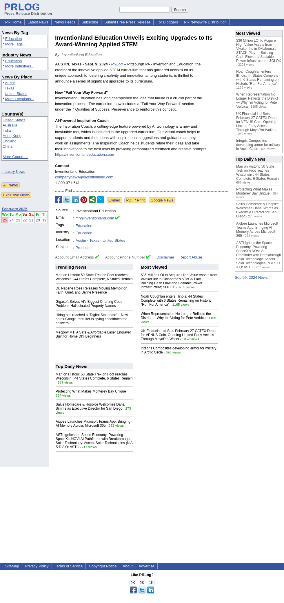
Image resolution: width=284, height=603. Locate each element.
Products (83, 247)
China (7, 146)
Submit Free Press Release (127, 22)
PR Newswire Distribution (205, 22)
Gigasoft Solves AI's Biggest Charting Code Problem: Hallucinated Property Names (89, 304)
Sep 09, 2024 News (251, 277)
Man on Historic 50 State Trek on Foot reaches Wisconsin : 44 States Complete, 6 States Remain (94, 277)
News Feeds (64, 22)
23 (18, 220)
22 (25, 220)
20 (38, 220)
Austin (10, 83)
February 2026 (15, 209)
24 (12, 220)
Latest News (38, 22)
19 (44, 220)
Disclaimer (165, 257)
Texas (9, 88)
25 (5, 220)
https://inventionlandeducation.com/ (84, 154)
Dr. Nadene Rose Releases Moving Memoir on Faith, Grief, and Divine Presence (91, 290)
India (7, 130)
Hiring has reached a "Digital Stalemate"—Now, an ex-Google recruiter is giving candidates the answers (92, 319)
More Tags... (15, 44)
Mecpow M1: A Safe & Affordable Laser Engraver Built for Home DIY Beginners (93, 334)
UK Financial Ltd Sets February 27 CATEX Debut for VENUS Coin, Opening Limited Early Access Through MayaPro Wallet (178, 335)
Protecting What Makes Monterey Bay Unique (91, 391)
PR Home (13, 22)
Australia (10, 125)
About (128, 566)
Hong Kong (12, 135)
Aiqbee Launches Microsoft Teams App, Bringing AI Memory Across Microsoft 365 (93, 423)
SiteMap (12, 566)
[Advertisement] (142, 507)
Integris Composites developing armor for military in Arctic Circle (258, 145)
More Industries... (19, 66)
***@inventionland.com (95, 218)
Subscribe (89, 22)
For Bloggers (167, 22)
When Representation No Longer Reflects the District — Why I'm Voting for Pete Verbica (176, 316)
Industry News (13, 171)
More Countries (15, 157)
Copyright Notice (102, 566)
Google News (162, 200)
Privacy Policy (37, 566)
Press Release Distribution (28, 11)
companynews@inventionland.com (84, 177)
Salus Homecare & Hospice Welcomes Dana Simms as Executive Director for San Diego (90, 406)
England (10, 141)
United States (16, 93)
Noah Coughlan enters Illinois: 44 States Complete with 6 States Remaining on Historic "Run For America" (176, 300)
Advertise (146, 566)
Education (13, 38)
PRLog (117, 64)
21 (31, 220)
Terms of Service (69, 566)
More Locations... (19, 99)
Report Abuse (190, 257)
